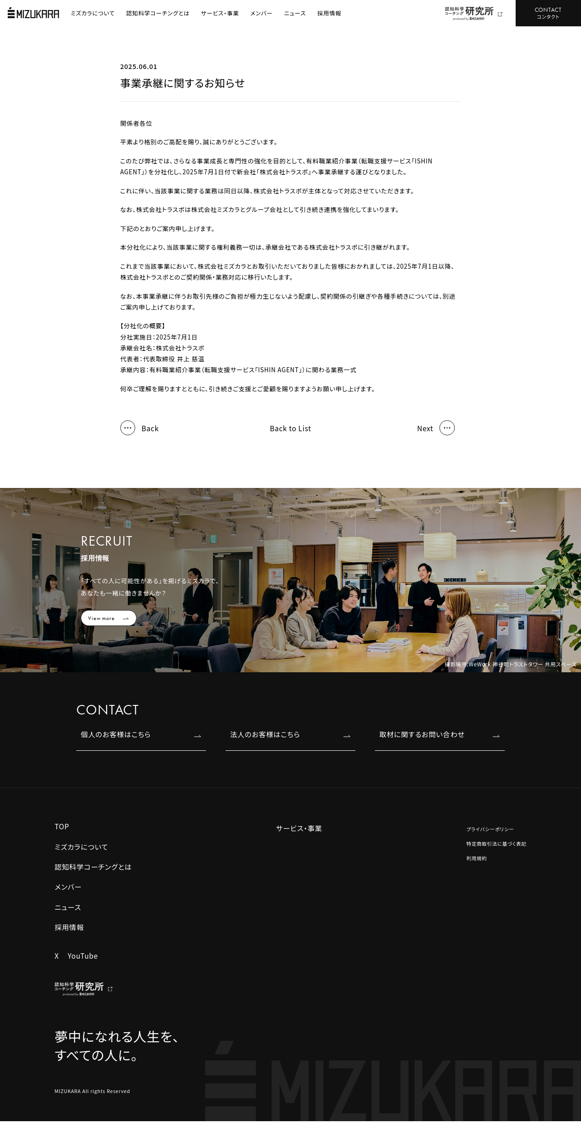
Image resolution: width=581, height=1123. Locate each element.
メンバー (262, 13)
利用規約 (477, 858)
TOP (61, 826)
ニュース (295, 13)
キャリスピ (252, 894)
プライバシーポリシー (490, 829)
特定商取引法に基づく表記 (497, 843)
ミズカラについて (93, 13)
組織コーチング (365, 878)
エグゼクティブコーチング (273, 910)
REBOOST (253, 878)
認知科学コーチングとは (158, 13)
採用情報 (329, 13)
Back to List (290, 428)
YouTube (83, 955)
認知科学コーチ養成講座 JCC (267, 983)
